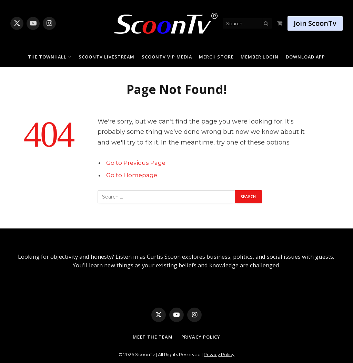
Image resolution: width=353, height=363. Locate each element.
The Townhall (47, 57)
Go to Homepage (131, 175)
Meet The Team (153, 337)
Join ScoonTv (315, 23)
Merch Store (216, 57)
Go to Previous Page (135, 162)
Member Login (260, 57)
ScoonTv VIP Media (167, 57)
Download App (305, 57)
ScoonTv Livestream (106, 57)
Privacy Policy (201, 337)
